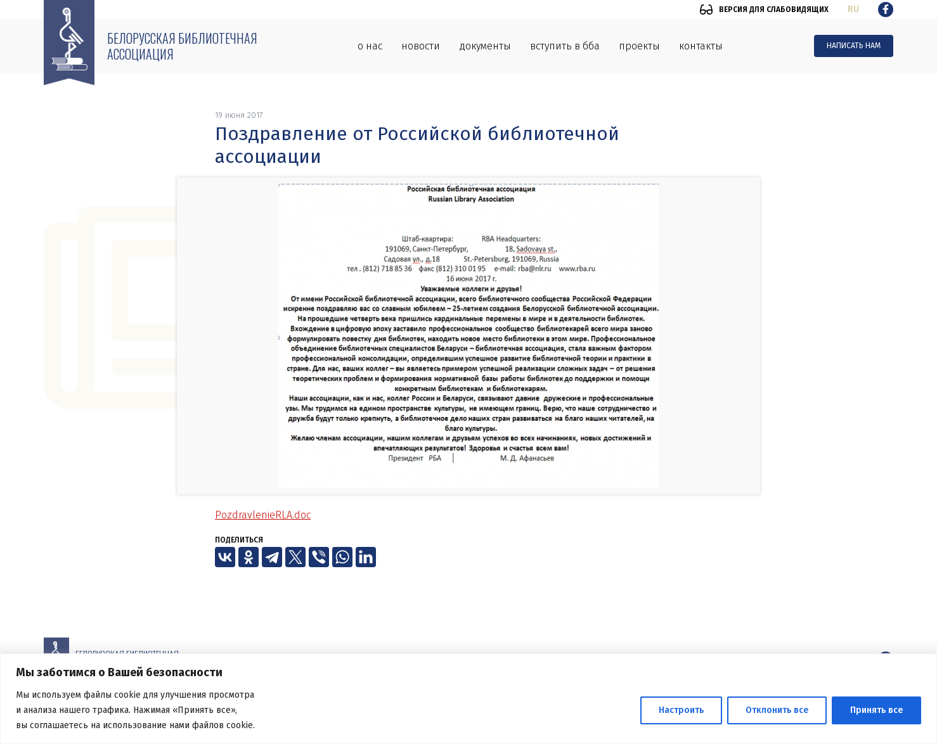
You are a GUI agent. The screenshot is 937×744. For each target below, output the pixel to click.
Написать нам (854, 45)
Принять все (876, 710)
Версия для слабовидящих (774, 9)
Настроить (681, 710)
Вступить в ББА (565, 46)
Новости (420, 46)
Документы (485, 46)
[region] (468, 698)
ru (853, 9)
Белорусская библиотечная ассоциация (182, 46)
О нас (370, 46)
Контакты (701, 46)
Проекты (639, 46)
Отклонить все (777, 710)
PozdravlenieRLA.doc (263, 515)
